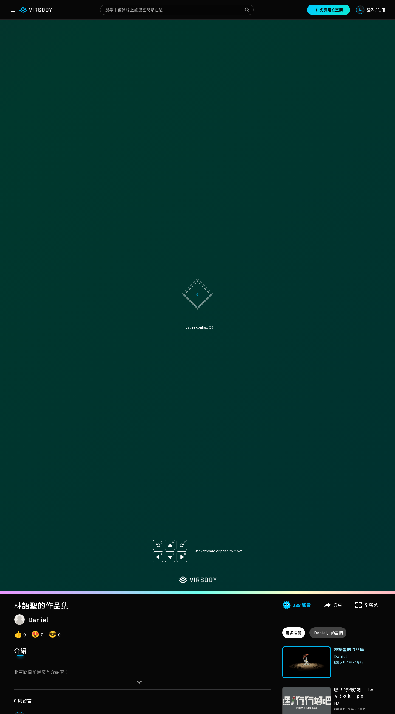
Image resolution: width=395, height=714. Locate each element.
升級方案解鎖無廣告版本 (197, 354)
